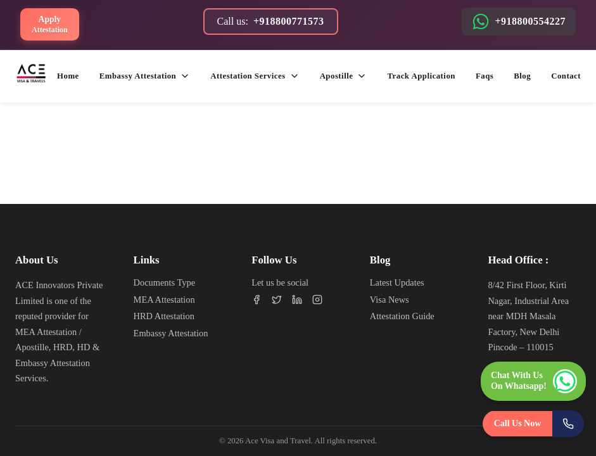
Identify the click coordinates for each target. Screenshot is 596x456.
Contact (566, 76)
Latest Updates (397, 282)
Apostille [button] (343, 76)
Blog (522, 76)
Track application (421, 76)
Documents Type (164, 282)
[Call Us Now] (534, 423)
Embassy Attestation (171, 333)
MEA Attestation (164, 299)
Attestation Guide (402, 316)
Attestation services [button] (254, 76)
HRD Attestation (164, 316)
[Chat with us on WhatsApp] (533, 381)
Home (68, 76)
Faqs (484, 76)
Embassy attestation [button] (144, 76)
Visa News (389, 299)
